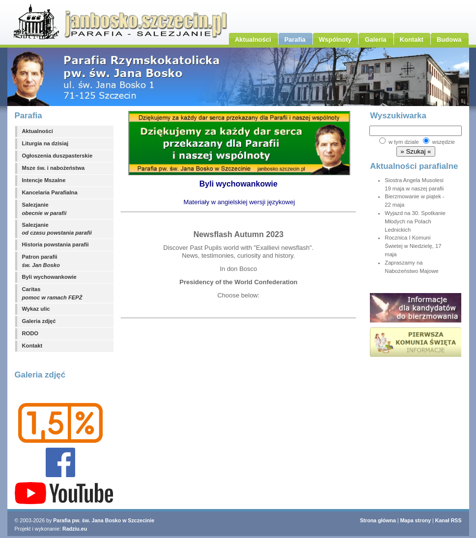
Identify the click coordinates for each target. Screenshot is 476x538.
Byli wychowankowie (49, 277)
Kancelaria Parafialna (50, 192)
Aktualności (37, 131)
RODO (30, 333)
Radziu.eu (74, 529)
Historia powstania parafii (55, 244)
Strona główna (378, 520)
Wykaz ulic (36, 309)
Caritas (52, 293)
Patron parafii (41, 261)
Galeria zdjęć (39, 321)
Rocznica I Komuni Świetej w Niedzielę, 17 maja (413, 246)
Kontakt (32, 346)
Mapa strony (415, 520)
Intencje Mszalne (44, 180)
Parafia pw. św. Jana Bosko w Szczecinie (103, 520)
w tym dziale (404, 142)
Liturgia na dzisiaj (45, 143)
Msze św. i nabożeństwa (53, 168)
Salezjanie (44, 209)
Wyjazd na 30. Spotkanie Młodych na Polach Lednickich (415, 221)
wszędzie (443, 142)
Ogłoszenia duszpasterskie (57, 156)
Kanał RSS (448, 520)
